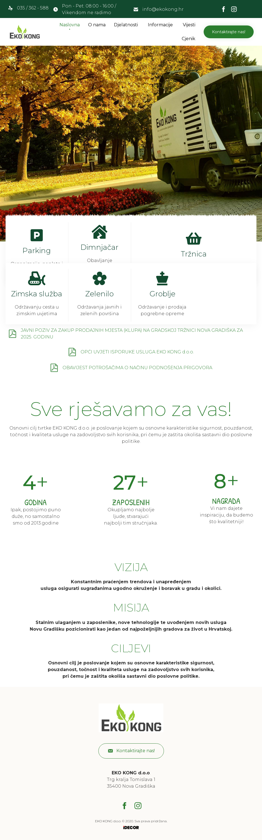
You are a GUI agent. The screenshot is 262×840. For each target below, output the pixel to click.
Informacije (160, 24)
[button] (229, 31)
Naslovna (69, 24)
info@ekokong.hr (163, 9)
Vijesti (189, 24)
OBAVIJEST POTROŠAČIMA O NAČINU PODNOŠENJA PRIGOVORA (137, 367)
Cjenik (188, 38)
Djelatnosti (126, 24)
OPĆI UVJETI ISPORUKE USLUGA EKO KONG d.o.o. (137, 352)
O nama (97, 24)
